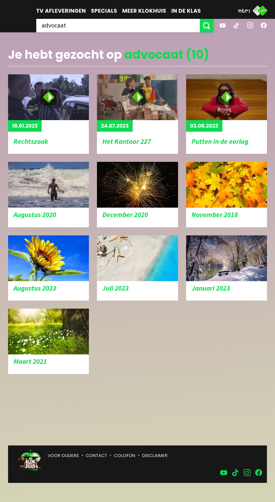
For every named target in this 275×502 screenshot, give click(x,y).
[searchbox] (118, 25)
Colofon (124, 455)
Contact (96, 455)
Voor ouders (63, 455)
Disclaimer (155, 455)
